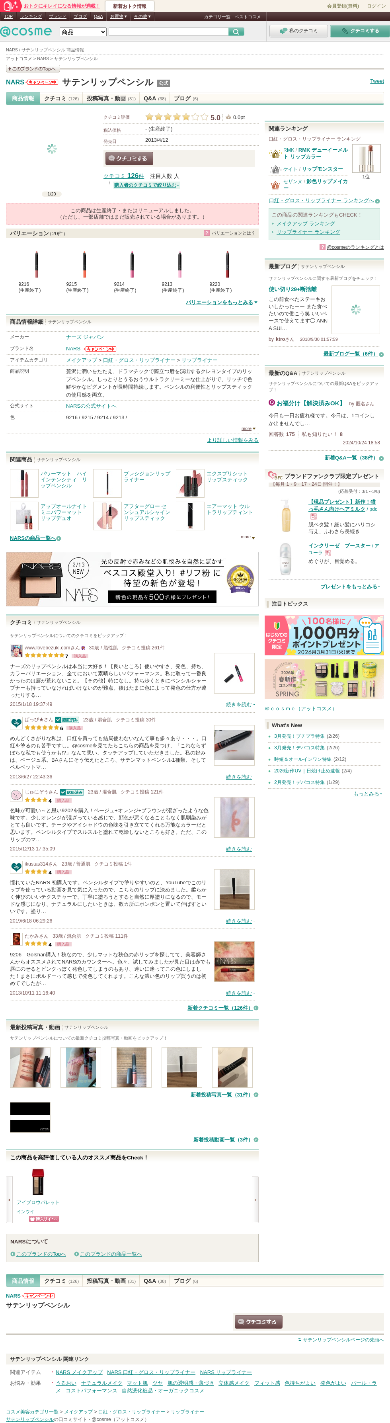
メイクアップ (81, 360)
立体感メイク (234, 1383)
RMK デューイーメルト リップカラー (315, 153)
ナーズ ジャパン (85, 337)
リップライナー (199, 360)
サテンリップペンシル (108, 82)
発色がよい (333, 1383)
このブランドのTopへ (41, 1254)
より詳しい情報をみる (233, 440)
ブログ (80, 16)
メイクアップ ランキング (306, 224)
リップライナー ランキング (308, 232)
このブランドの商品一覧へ (111, 1254)
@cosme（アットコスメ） (120, 1419)
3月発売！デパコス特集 (299, 748)
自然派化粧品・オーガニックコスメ (163, 1391)
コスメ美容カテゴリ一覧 (32, 1412)
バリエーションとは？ (233, 233)
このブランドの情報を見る (33, 68)
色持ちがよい (300, 1383)
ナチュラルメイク (102, 1383)
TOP (8, 16)
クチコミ (61, 98)
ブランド (57, 16)
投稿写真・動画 (111, 98)
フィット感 (267, 1383)
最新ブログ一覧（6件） (351, 354)
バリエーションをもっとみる (219, 302)
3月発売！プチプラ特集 (299, 736)
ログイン (376, 6)
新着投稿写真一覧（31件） (222, 1095)
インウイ (25, 1211)
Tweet (377, 81)
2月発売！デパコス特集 (299, 782)
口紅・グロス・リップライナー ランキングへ (321, 200)
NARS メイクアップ (79, 1372)
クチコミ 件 (123, 176)
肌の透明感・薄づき (191, 1383)
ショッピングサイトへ (44, 1219)
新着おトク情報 (129, 6)
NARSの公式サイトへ (91, 406)
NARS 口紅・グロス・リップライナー (151, 1372)
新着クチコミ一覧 (220, 1008)
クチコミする (129, 158)
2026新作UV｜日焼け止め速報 (307, 771)
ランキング (31, 16)
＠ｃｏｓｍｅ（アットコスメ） (301, 709)
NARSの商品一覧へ (33, 538)
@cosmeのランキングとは (355, 247)
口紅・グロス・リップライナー (139, 360)
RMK (288, 150)
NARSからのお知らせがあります (41, 82)
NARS (15, 82)
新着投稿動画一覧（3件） (223, 1140)
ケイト (290, 169)
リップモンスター (322, 169)
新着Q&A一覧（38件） (351, 458)
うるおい (66, 1383)
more (247, 428)
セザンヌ (292, 181)
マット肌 (137, 1383)
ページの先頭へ (343, 1340)
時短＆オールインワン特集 (303, 759)
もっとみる (366, 794)
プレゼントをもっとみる (348, 587)
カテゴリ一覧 (217, 16)
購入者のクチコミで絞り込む (145, 185)
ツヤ (157, 1383)
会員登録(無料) (343, 6)
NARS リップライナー (226, 1372)
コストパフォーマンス (91, 1391)
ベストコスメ (248, 16)
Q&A (98, 16)
